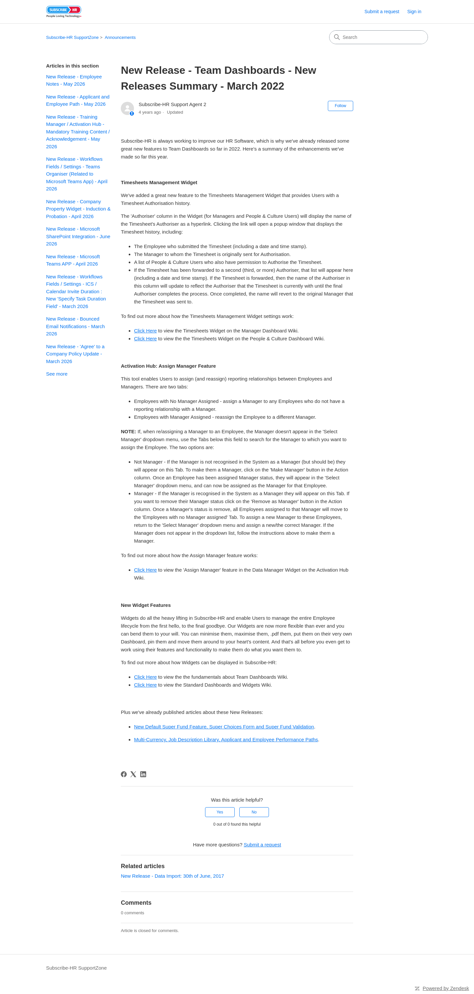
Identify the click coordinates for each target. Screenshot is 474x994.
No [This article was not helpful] (253, 812)
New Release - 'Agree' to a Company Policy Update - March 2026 (75, 354)
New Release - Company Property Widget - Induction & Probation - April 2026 (78, 209)
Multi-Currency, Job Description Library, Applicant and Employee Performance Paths (226, 739)
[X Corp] (133, 774)
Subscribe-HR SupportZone (72, 37)
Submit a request (381, 11)
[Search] (378, 37)
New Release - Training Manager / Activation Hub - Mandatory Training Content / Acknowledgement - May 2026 (78, 131)
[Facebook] (124, 774)
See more (56, 374)
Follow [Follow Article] (340, 105)
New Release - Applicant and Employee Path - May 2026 (78, 100)
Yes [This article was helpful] (220, 812)
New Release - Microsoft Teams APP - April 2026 (73, 260)
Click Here (145, 330)
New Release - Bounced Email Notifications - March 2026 (75, 326)
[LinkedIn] (143, 774)
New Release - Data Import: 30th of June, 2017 (172, 876)
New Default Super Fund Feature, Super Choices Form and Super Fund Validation (224, 726)
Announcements (120, 37)
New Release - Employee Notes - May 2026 (74, 80)
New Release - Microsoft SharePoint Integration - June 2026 (78, 236)
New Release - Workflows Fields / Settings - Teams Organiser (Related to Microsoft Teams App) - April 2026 (76, 173)
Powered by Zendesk (446, 988)
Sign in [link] (414, 11)
